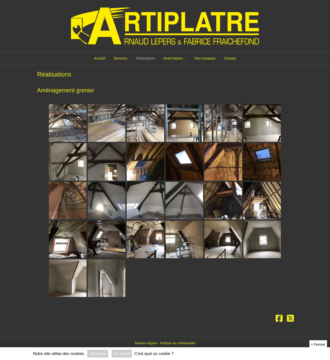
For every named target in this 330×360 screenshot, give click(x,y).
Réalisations (145, 58)
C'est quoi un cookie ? (154, 353)
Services (120, 58)
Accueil (99, 58)
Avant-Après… (174, 58)
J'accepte (97, 353)
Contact (230, 58)
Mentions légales (146, 343)
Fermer (318, 344)
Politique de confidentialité (177, 343)
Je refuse (122, 353)
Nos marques (205, 58)
